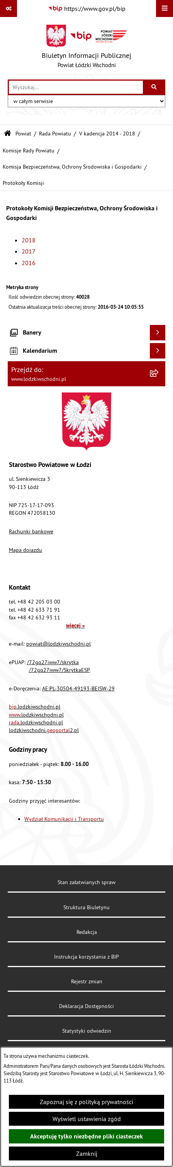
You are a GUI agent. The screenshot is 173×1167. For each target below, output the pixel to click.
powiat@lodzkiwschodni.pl (58, 643)
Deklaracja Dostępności (86, 1006)
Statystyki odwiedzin (86, 1030)
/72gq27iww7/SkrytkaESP (59, 669)
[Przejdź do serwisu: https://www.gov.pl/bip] (87, 8)
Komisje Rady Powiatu (28, 150)
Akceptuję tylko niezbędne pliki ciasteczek (86, 1136)
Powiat (23, 133)
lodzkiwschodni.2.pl (44, 730)
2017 (29, 251)
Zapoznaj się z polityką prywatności (86, 1102)
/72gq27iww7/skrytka (53, 662)
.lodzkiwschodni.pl (34, 706)
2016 (29, 263)
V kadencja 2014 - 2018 (107, 133)
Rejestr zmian (86, 981)
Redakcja (86, 932)
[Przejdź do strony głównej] (86, 48)
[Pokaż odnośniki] (8, 8)
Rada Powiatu (55, 133)
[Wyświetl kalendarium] (157, 351)
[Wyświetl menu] (164, 8)
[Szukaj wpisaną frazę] (154, 87)
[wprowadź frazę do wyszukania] (76, 87)
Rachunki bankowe (31, 531)
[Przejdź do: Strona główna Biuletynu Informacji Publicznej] (7, 133)
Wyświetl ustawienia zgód (87, 1119)
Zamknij (86, 1153)
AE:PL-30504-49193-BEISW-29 (78, 688)
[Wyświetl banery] (157, 332)
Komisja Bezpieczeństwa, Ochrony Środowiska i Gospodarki (72, 166)
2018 (29, 240)
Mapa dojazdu (25, 549)
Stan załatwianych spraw (86, 882)
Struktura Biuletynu (86, 907)
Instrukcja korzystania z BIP (86, 956)
